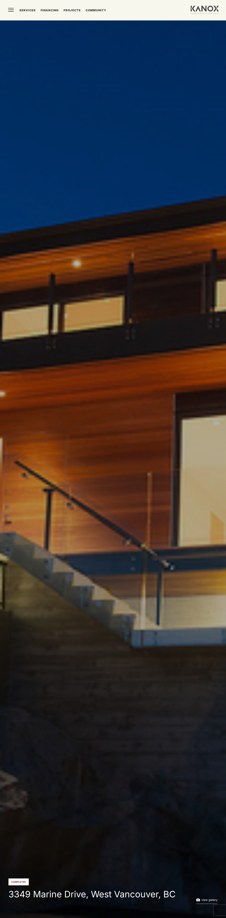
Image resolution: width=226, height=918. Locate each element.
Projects (72, 10)
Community (96, 10)
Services (27, 10)
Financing (50, 10)
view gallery (207, 900)
